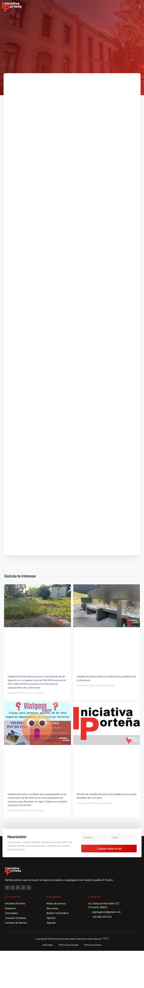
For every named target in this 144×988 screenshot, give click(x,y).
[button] (140, 6)
